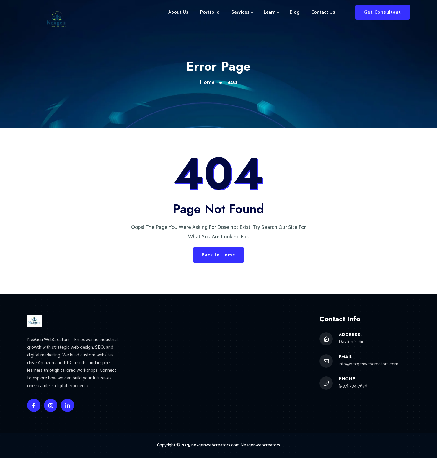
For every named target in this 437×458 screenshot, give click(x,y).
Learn (269, 12)
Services (240, 12)
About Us (178, 12)
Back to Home (218, 255)
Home (207, 82)
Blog (294, 12)
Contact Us (323, 12)
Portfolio (210, 12)
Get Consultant (382, 12)
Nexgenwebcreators (260, 445)
